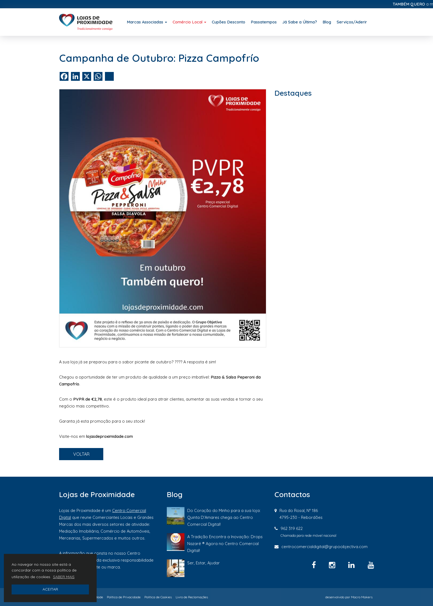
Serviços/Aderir (352, 22)
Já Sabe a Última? (299, 22)
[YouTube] (371, 565)
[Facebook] (315, 565)
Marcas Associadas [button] (147, 22)
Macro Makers (362, 597)
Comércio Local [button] (189, 22)
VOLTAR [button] (81, 454)
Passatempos (264, 22)
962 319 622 (292, 528)
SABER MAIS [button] (64, 576)
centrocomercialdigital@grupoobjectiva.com (324, 546)
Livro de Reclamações (192, 597)
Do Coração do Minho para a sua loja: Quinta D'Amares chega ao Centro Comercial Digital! (223, 517)
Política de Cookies (158, 597)
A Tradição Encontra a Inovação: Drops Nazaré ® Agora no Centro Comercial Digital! (225, 543)
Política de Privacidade (124, 597)
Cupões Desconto (228, 22)
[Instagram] (333, 565)
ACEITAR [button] (50, 589)
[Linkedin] (352, 565)
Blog (327, 22)
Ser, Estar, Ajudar (203, 562)
